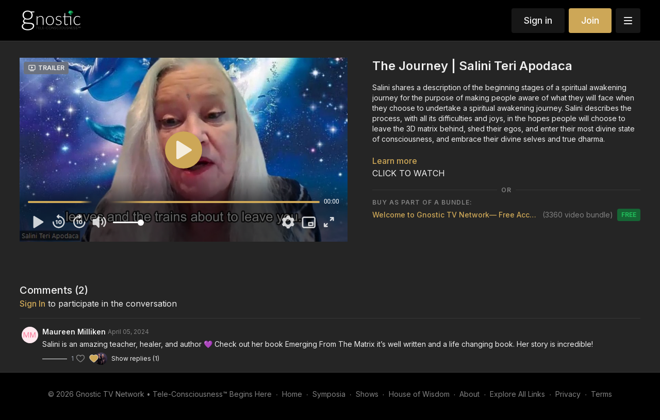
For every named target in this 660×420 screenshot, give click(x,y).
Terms (601, 394)
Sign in (538, 20)
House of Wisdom (419, 394)
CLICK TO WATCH (408, 173)
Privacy (568, 394)
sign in (32, 303)
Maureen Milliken (74, 331)
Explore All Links (517, 394)
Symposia (328, 394)
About (469, 394)
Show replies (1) (135, 358)
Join (590, 20)
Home (292, 394)
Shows (367, 394)
